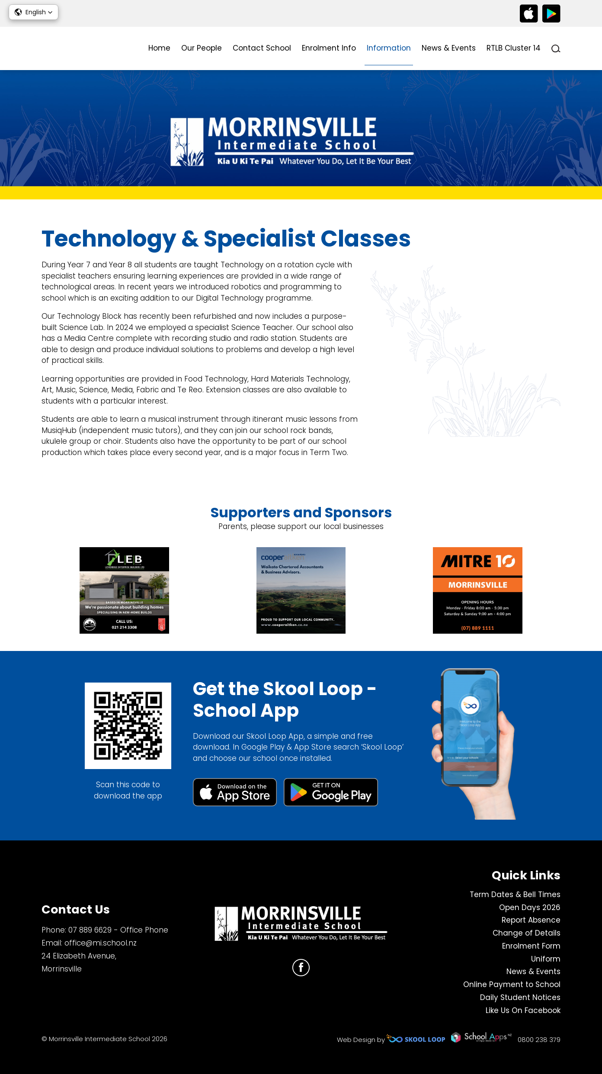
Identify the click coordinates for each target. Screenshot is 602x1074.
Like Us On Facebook (523, 1010)
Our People (201, 48)
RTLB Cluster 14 (514, 48)
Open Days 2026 (529, 907)
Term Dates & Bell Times (515, 894)
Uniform (545, 959)
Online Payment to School (511, 984)
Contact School (262, 48)
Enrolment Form (531, 946)
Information (389, 48)
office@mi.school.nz (100, 943)
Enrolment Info (329, 48)
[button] (33, 12)
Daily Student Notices (520, 997)
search (555, 48)
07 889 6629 (90, 930)
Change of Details (526, 933)
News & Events (449, 48)
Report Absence (531, 920)
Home (159, 48)
